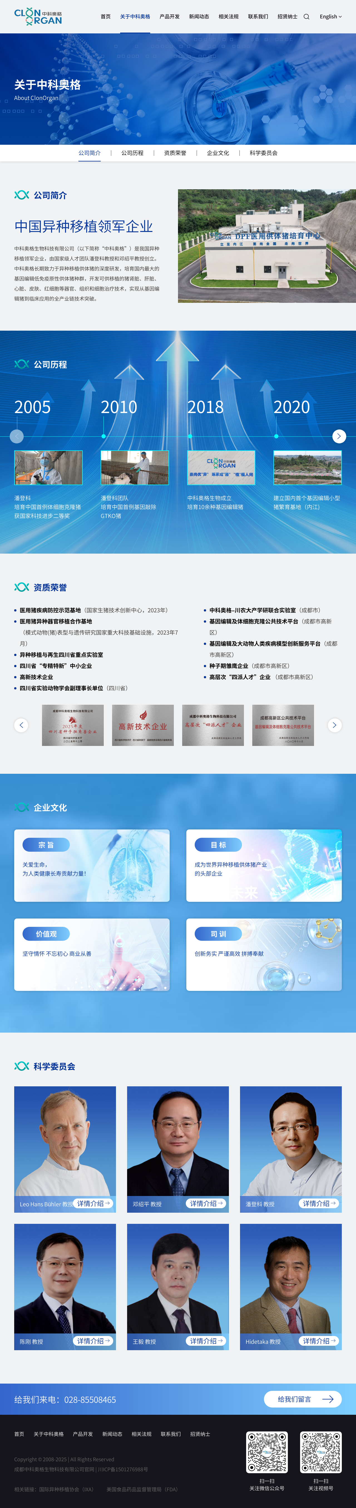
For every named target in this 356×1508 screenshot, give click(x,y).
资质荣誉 (175, 155)
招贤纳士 (288, 23)
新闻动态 (199, 23)
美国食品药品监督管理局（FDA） (144, 1489)
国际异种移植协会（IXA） (68, 1489)
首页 (106, 23)
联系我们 (258, 23)
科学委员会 (264, 155)
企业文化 (218, 155)
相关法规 (229, 23)
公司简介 (89, 155)
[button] (17, 436)
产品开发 (170, 23)
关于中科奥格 (135, 23)
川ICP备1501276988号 (123, 1469)
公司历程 (132, 155)
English (331, 17)
